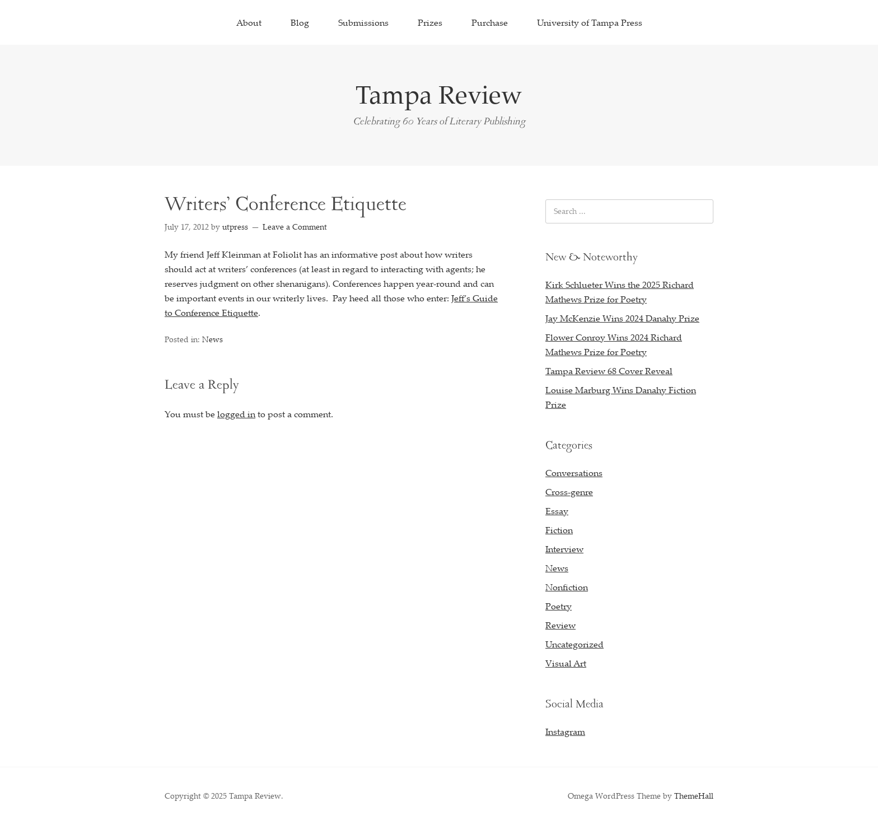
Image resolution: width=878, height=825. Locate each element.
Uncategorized (574, 644)
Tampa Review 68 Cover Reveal (608, 371)
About (248, 22)
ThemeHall (693, 795)
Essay (556, 511)
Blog (300, 22)
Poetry (558, 606)
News (212, 339)
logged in (236, 414)
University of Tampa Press (589, 22)
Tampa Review (439, 94)
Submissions (363, 22)
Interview (564, 549)
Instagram (565, 731)
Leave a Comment (295, 226)
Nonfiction (566, 587)
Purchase (489, 22)
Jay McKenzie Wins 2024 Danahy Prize (622, 318)
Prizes (430, 22)
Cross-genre (569, 492)
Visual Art (565, 663)
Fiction (559, 530)
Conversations (574, 473)
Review (560, 625)
